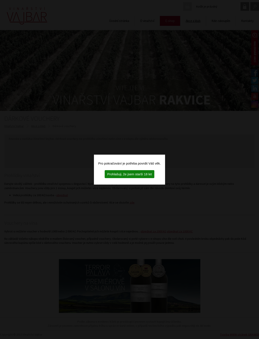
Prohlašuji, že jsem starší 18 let (129, 174)
